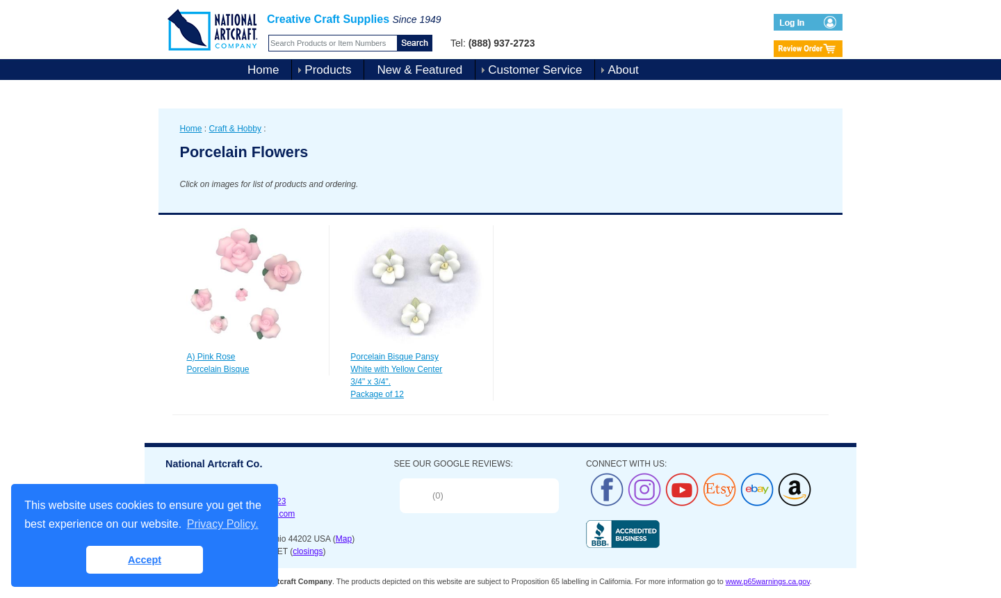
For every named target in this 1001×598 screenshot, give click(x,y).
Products (327, 69)
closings (308, 551)
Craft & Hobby (235, 129)
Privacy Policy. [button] (223, 524)
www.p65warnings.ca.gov (768, 581)
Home (263, 69)
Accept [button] (144, 559)
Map (344, 539)
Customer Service (535, 69)
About (623, 69)
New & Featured (419, 69)
